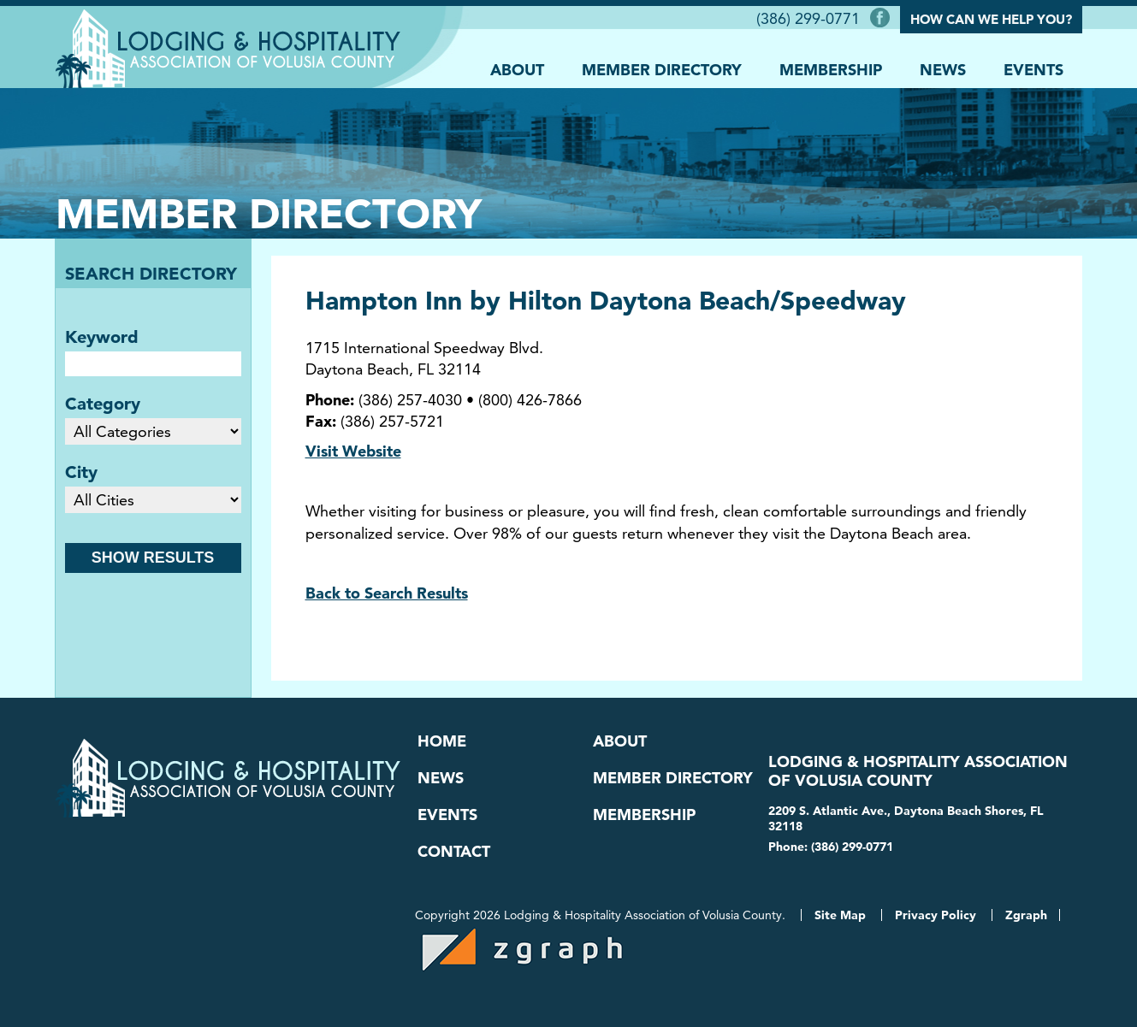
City (81, 472)
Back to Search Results (386, 593)
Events (1033, 70)
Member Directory (662, 70)
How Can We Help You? (991, 19)
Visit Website (353, 451)
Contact (453, 851)
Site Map (840, 915)
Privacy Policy (935, 915)
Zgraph (1026, 915)
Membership (830, 70)
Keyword (102, 337)
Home (441, 741)
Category (102, 403)
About (517, 70)
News (943, 70)
